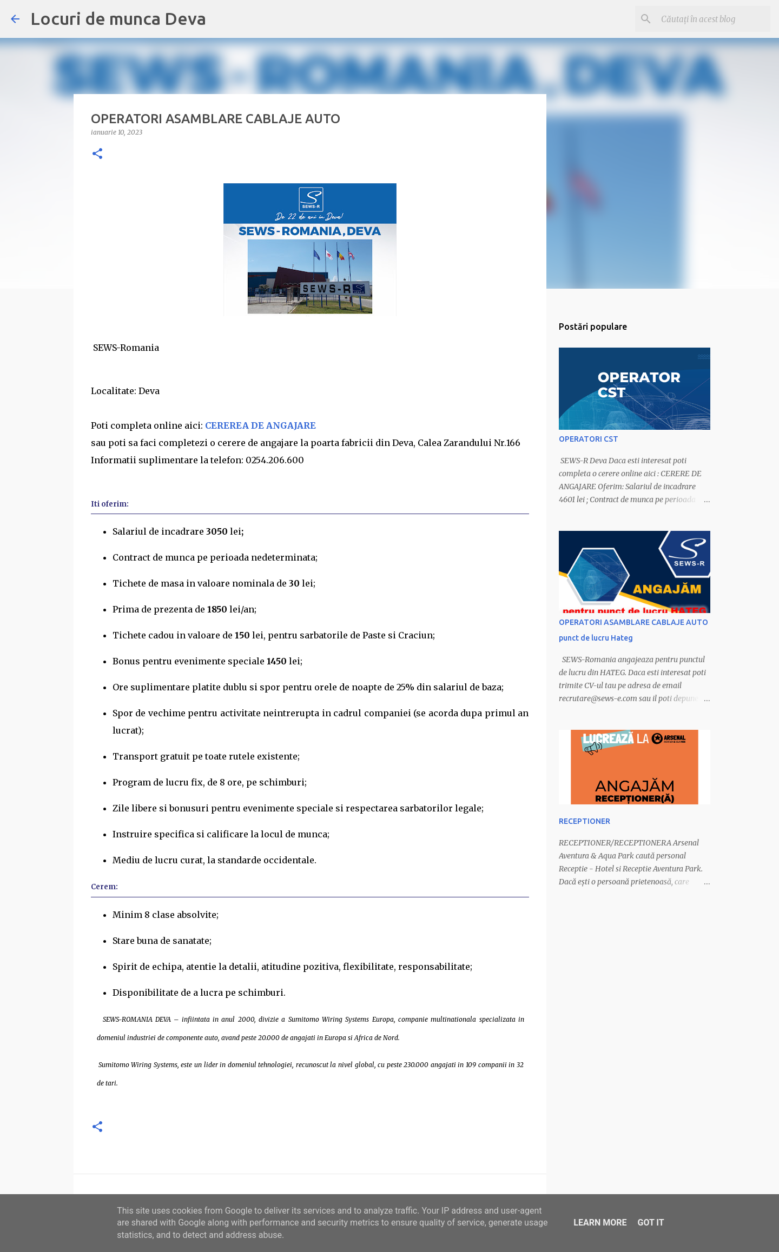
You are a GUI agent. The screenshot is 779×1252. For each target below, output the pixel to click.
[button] (97, 154)
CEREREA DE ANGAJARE (261, 425)
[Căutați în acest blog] (713, 19)
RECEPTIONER (584, 821)
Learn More (599, 1222)
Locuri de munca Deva (118, 18)
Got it (650, 1222)
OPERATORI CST (588, 439)
